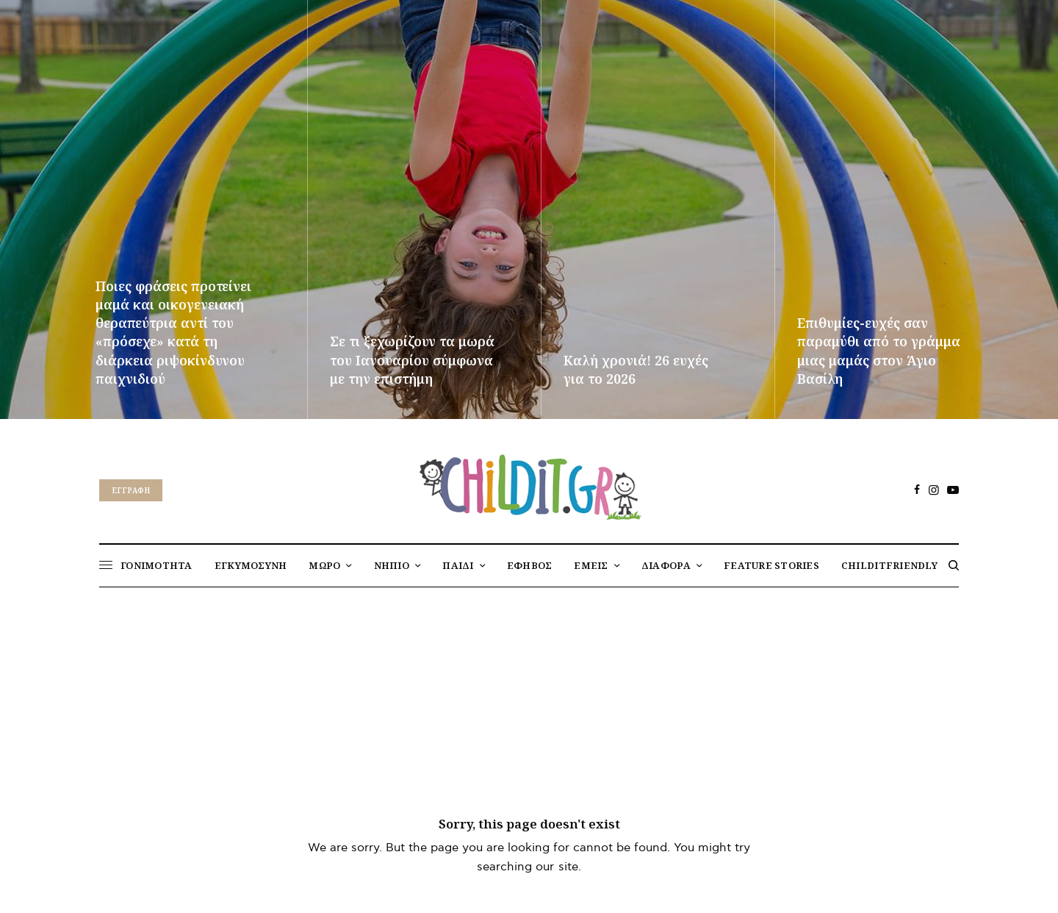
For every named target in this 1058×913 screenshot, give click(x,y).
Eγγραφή (131, 490)
